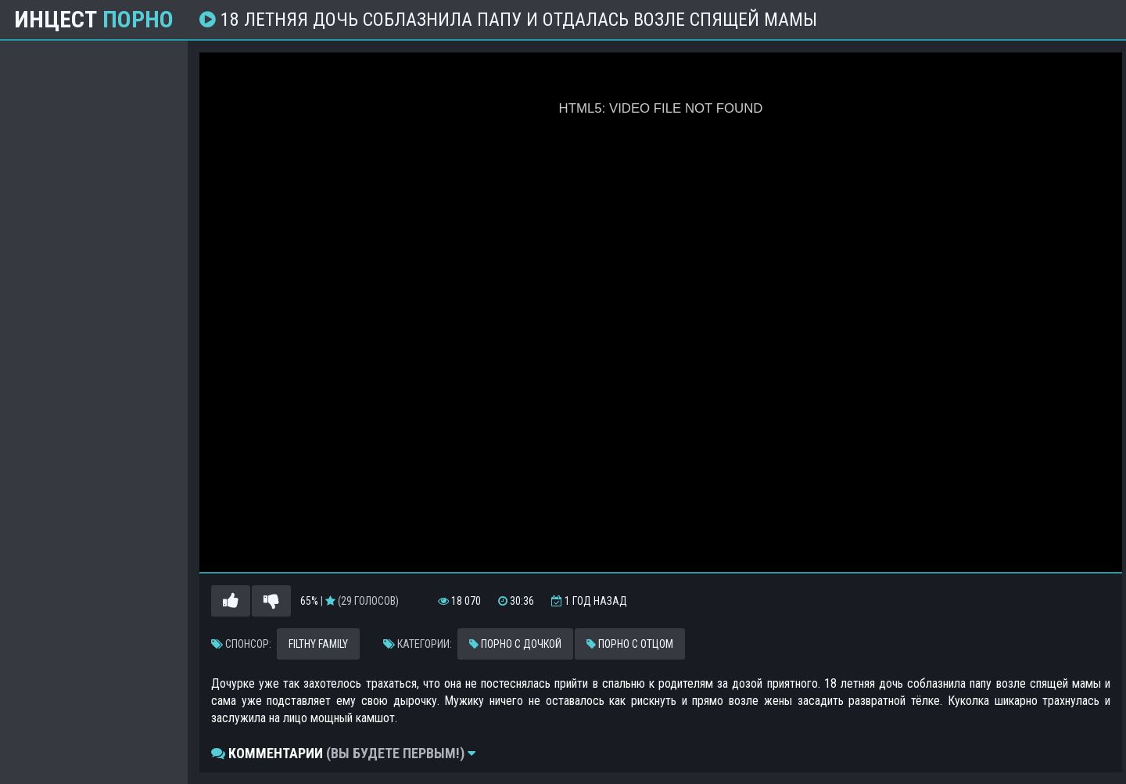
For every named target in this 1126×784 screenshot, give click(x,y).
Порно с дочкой (515, 644)
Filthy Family (318, 644)
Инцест (94, 19)
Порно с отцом (629, 644)
